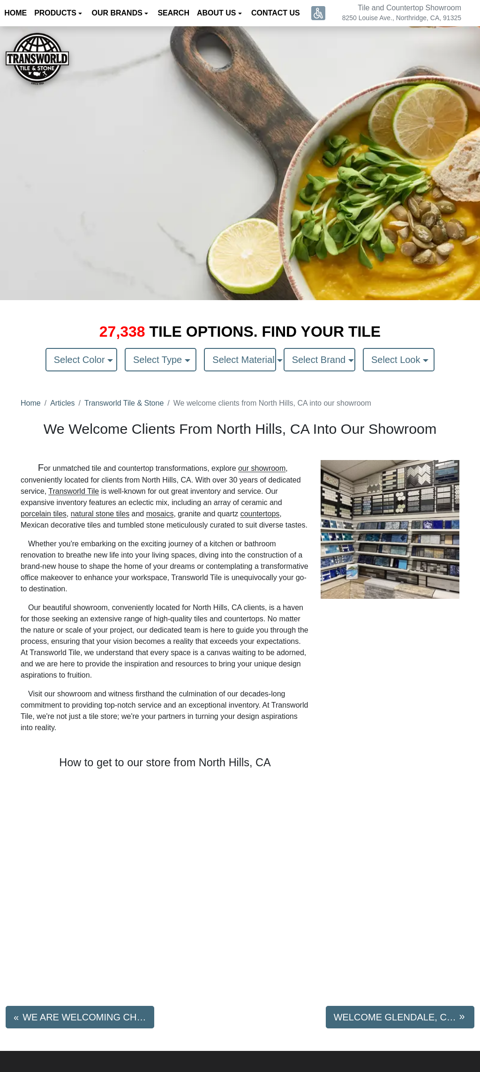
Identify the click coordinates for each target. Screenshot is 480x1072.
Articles (62, 403)
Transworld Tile (73, 491)
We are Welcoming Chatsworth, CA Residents (88, 1017)
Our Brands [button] (117, 13)
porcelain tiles (44, 514)
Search (173, 13)
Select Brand (320, 360)
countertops (260, 514)
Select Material (244, 360)
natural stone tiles (100, 514)
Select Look (397, 360)
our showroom (261, 468)
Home (31, 403)
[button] (318, 13)
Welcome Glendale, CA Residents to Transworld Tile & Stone (404, 1017)
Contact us (275, 13)
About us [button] (217, 13)
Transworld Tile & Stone (124, 403)
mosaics (160, 514)
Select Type (159, 360)
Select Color (81, 360)
